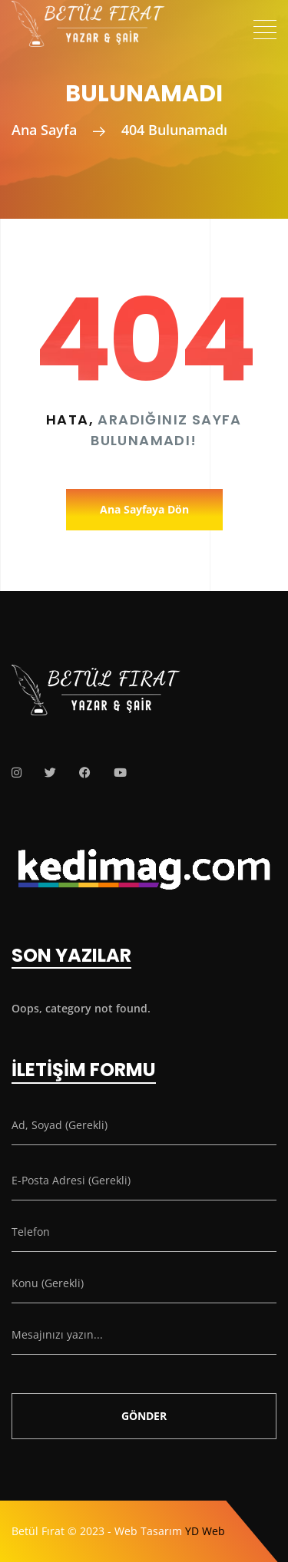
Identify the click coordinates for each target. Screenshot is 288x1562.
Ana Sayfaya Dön (144, 509)
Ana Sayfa (44, 130)
